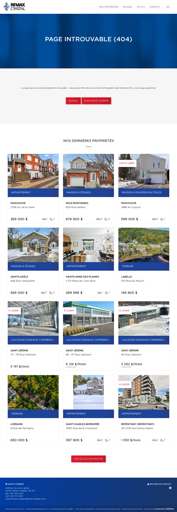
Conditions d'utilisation (132, 509)
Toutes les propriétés (88, 459)
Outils (141, 7)
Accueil (73, 101)
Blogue (127, 7)
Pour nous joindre (96, 101)
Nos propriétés (108, 7)
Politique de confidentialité (108, 509)
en (167, 7)
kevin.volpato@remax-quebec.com (30, 499)
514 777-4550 (16, 496)
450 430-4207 (17, 493)
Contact (154, 7)
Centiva (169, 509)
